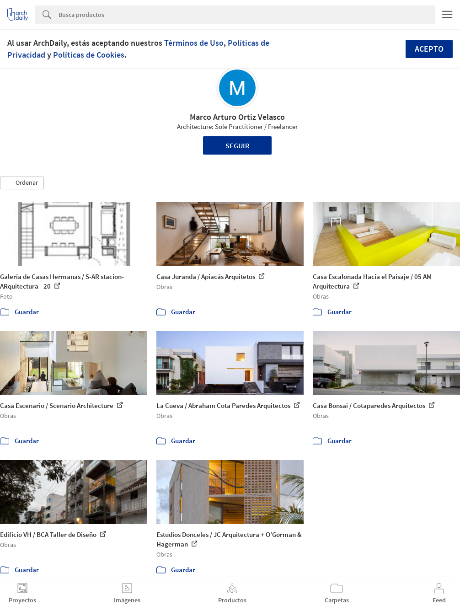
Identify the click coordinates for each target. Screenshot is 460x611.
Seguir (237, 145)
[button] (22, 183)
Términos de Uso (194, 43)
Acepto (429, 48)
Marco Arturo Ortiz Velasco (237, 117)
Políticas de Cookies (88, 54)
